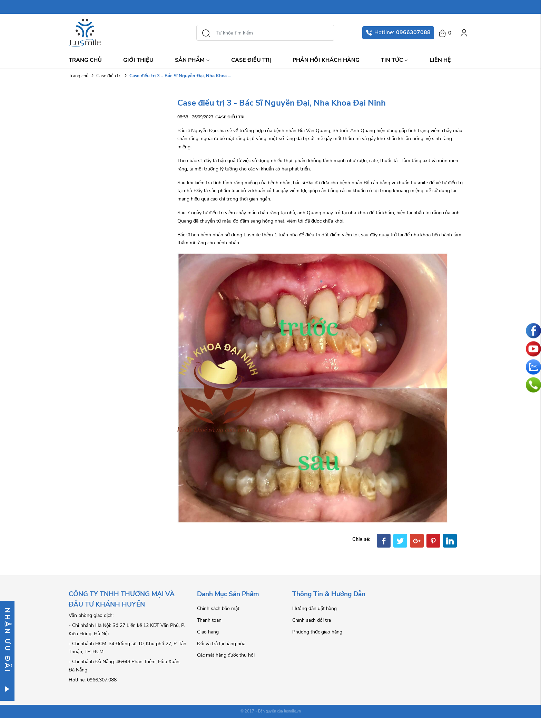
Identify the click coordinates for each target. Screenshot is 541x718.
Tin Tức (394, 60)
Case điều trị (251, 60)
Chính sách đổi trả (311, 620)
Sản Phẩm (192, 60)
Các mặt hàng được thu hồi (226, 655)
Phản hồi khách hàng (326, 60)
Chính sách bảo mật (218, 608)
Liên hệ (440, 60)
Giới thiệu (138, 60)
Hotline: (398, 32)
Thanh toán (209, 620)
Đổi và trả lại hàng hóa (221, 643)
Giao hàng (208, 632)
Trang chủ (85, 60)
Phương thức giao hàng (317, 632)
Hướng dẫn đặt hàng (314, 608)
